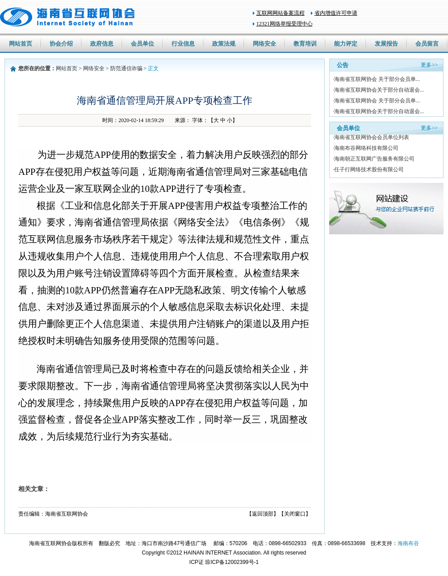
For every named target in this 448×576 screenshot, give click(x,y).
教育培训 (305, 43)
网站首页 (20, 43)
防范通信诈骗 (126, 68)
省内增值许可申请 (335, 13)
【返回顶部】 (263, 514)
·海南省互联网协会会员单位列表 (371, 138)
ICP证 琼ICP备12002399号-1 (224, 562)
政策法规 (223, 43)
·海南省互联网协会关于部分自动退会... (378, 90)
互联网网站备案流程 (280, 13)
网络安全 (264, 43)
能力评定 (345, 43)
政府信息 (101, 43)
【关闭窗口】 (295, 514)
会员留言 (427, 43)
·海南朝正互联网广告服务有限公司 (374, 160)
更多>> (429, 65)
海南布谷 (408, 543)
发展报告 (386, 43)
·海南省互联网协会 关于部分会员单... (376, 79)
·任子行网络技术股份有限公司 (368, 170)
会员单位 (142, 43)
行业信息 (183, 43)
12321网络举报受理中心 (284, 24)
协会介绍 (61, 43)
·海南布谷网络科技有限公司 (365, 149)
